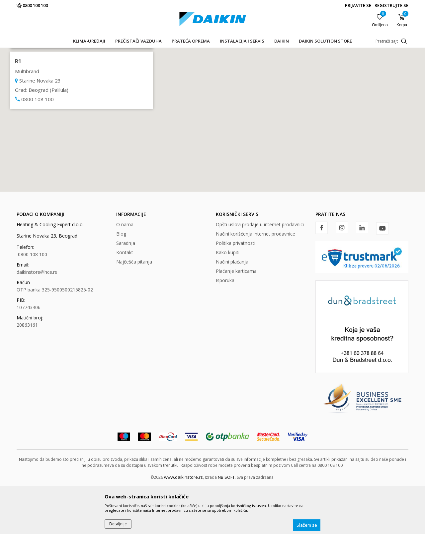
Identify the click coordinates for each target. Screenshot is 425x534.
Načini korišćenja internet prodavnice (255, 281)
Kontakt (124, 300)
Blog (121, 281)
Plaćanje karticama (236, 319)
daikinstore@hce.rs (37, 320)
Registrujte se (391, 5)
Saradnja (125, 291)
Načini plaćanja (232, 309)
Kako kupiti (227, 300)
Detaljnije (118, 524)
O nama (124, 272)
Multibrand (26, 88)
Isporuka (225, 328)
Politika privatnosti (235, 291)
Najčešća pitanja (134, 309)
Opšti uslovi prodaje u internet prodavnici (260, 272)
